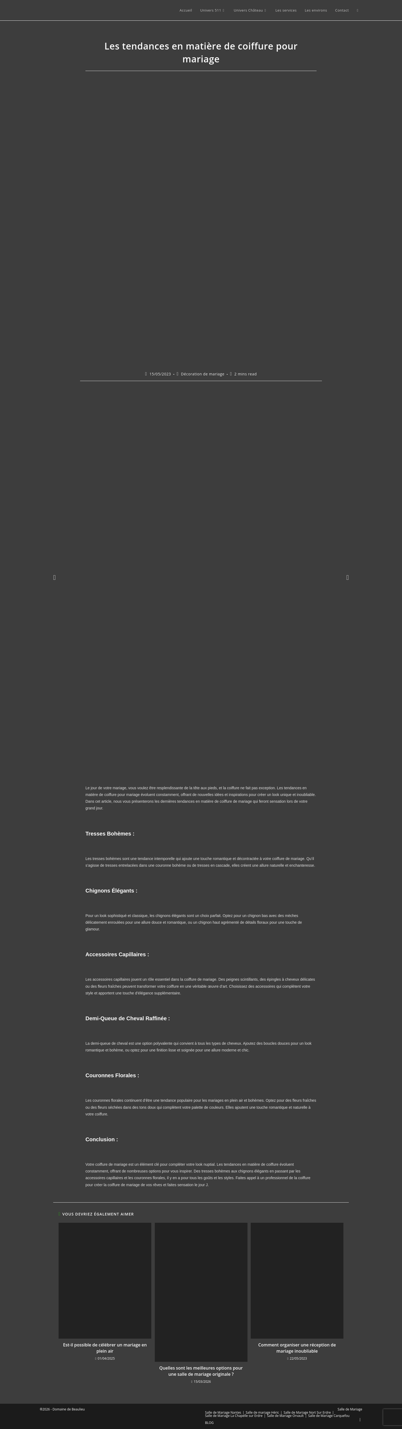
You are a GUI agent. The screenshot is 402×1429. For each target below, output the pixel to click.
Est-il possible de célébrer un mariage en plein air (105, 1348)
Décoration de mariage (202, 373)
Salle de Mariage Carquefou (329, 1415)
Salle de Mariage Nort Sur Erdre (307, 1412)
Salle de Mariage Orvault (285, 1415)
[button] (54, 577)
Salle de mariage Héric (262, 1412)
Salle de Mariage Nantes (223, 1412)
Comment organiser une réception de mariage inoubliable (297, 1348)
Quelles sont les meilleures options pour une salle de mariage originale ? (201, 1371)
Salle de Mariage (350, 1409)
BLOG (209, 1422)
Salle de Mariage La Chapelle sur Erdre (234, 1415)
